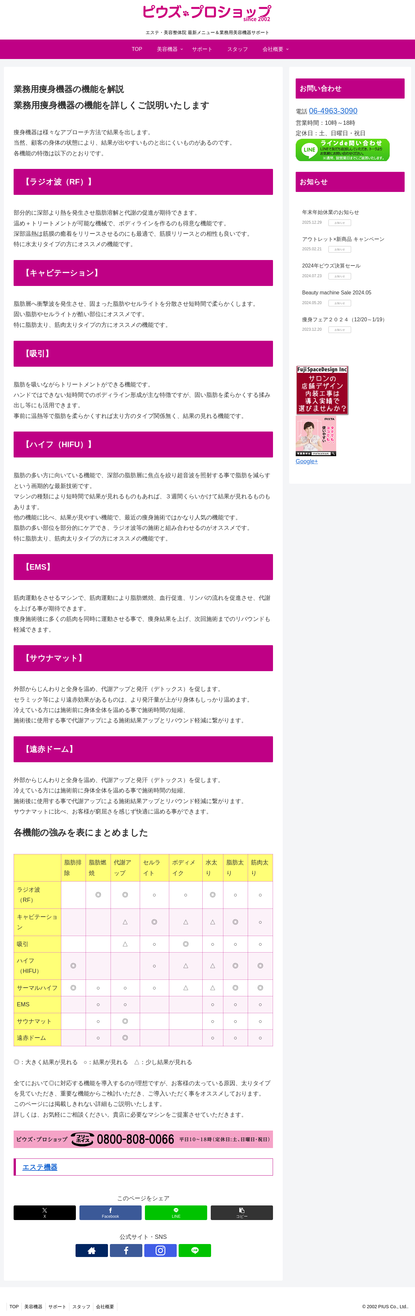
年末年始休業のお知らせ (330, 212)
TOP (14, 1306)
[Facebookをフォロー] (135, 1250)
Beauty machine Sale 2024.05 (336, 292)
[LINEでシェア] (176, 1212)
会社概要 (110, 1306)
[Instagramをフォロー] (150, 1250)
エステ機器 (40, 1167)
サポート (60, 1306)
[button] (242, 1212)
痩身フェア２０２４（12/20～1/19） (344, 319)
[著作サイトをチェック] (120, 1250)
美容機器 (35, 1306)
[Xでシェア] (45, 1212)
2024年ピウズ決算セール (331, 265)
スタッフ (85, 1306)
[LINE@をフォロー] (165, 1250)
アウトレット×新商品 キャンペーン (343, 239)
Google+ (307, 461)
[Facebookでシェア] (110, 1212)
